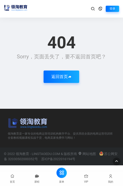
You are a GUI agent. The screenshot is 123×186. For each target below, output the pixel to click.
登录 (112, 8)
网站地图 (87, 154)
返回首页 (61, 76)
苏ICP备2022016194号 (58, 159)
